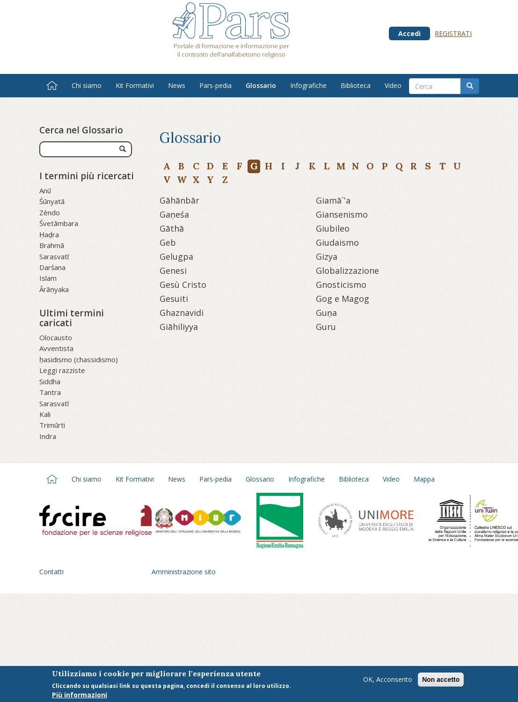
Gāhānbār (179, 200)
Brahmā (51, 245)
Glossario (261, 85)
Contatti (51, 571)
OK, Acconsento (387, 679)
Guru (326, 326)
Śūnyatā (52, 201)
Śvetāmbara (58, 223)
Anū (45, 190)
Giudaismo (337, 242)
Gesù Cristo (183, 284)
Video (393, 85)
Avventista (56, 348)
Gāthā (172, 228)
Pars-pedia (215, 85)
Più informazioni (79, 695)
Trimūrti (52, 425)
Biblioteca (356, 85)
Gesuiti (174, 298)
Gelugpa (176, 256)
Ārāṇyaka (54, 289)
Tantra (50, 392)
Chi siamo (87, 85)
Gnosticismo (341, 284)
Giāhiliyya (179, 326)
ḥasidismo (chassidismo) (78, 359)
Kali (45, 414)
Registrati (453, 33)
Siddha (49, 381)
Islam (48, 278)
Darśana (52, 267)
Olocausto (55, 337)
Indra (47, 436)
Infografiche (308, 85)
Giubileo (333, 228)
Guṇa (326, 312)
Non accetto (441, 679)
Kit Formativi (135, 85)
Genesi (173, 270)
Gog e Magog (342, 298)
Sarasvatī (54, 256)
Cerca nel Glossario (81, 130)
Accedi (409, 33)
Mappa (424, 479)
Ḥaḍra (49, 234)
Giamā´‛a (333, 200)
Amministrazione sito (184, 571)
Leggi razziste (62, 370)
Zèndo (49, 212)
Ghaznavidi (182, 312)
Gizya (326, 256)
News (176, 85)
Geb (168, 242)
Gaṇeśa (174, 214)
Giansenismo (342, 214)
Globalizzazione (347, 270)
